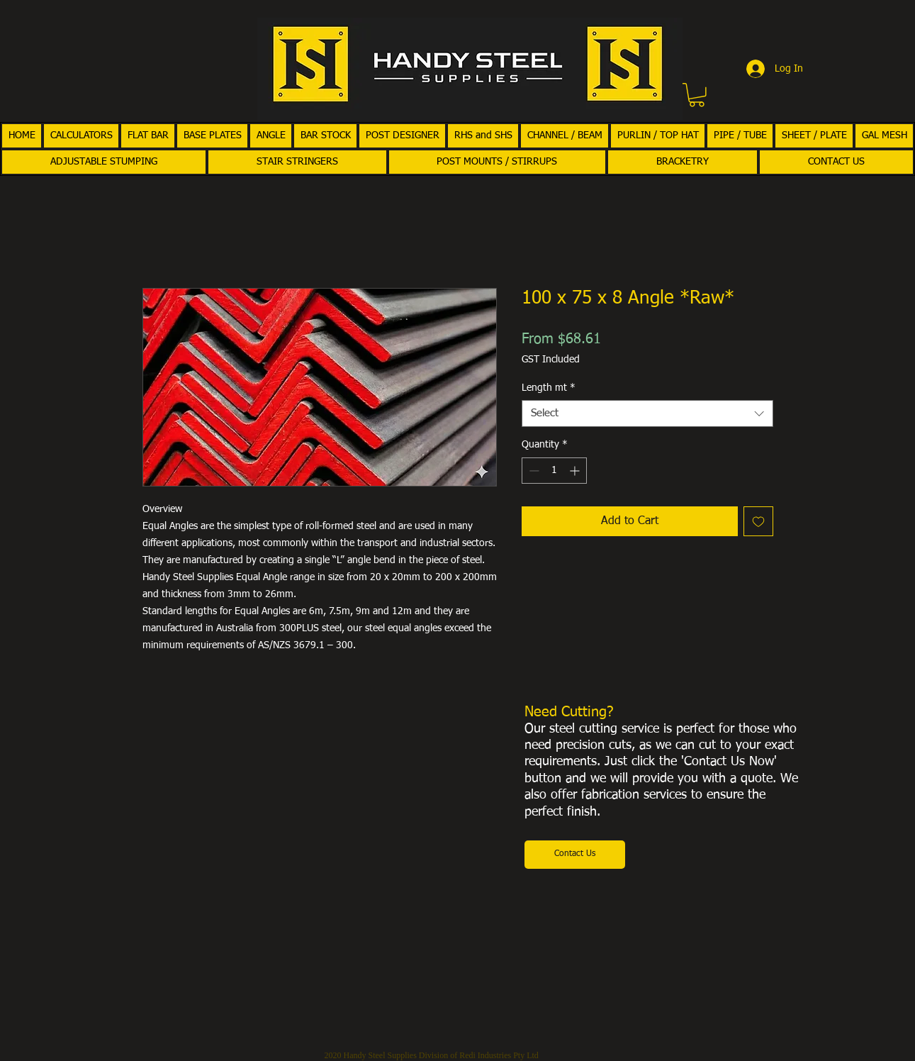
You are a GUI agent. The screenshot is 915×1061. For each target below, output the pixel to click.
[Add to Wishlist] (758, 521)
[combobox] (647, 413)
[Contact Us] (574, 854)
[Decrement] (532, 470)
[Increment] (576, 470)
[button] (697, 95)
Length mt (549, 388)
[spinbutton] (554, 470)
